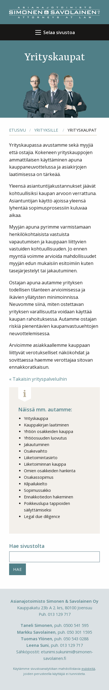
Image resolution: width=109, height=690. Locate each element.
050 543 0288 (76, 638)
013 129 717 (59, 614)
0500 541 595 (76, 625)
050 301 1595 (79, 632)
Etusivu (17, 130)
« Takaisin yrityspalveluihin (38, 379)
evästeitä (88, 668)
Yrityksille (46, 130)
